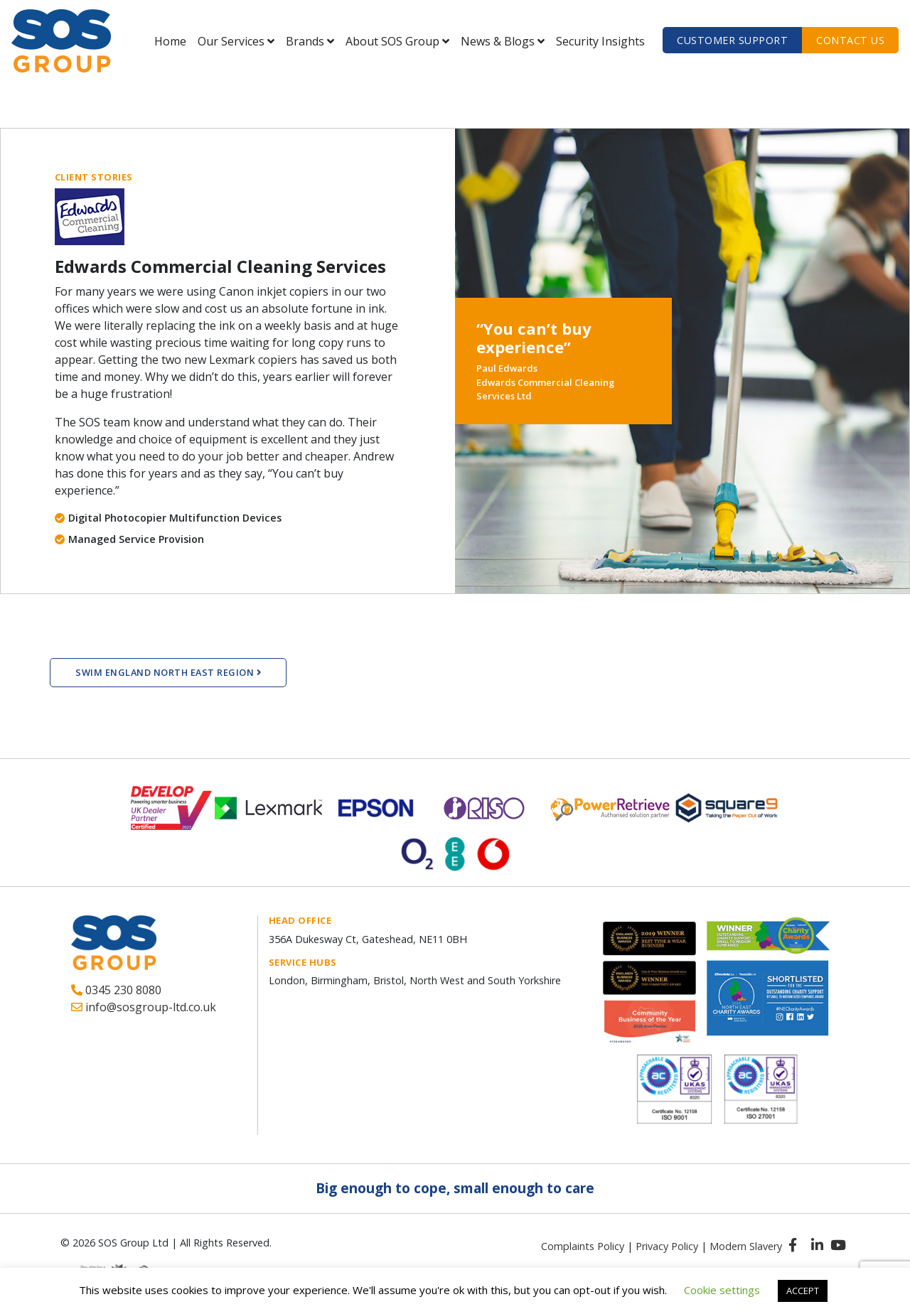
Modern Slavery (746, 1246)
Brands (305, 41)
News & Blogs (498, 41)
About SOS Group (392, 41)
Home (170, 41)
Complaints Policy (582, 1246)
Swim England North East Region (168, 672)
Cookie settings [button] (722, 1290)
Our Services (231, 41)
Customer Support (732, 40)
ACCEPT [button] (802, 1290)
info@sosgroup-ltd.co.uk (143, 1007)
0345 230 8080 (116, 990)
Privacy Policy (667, 1246)
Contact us (850, 40)
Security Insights (600, 41)
